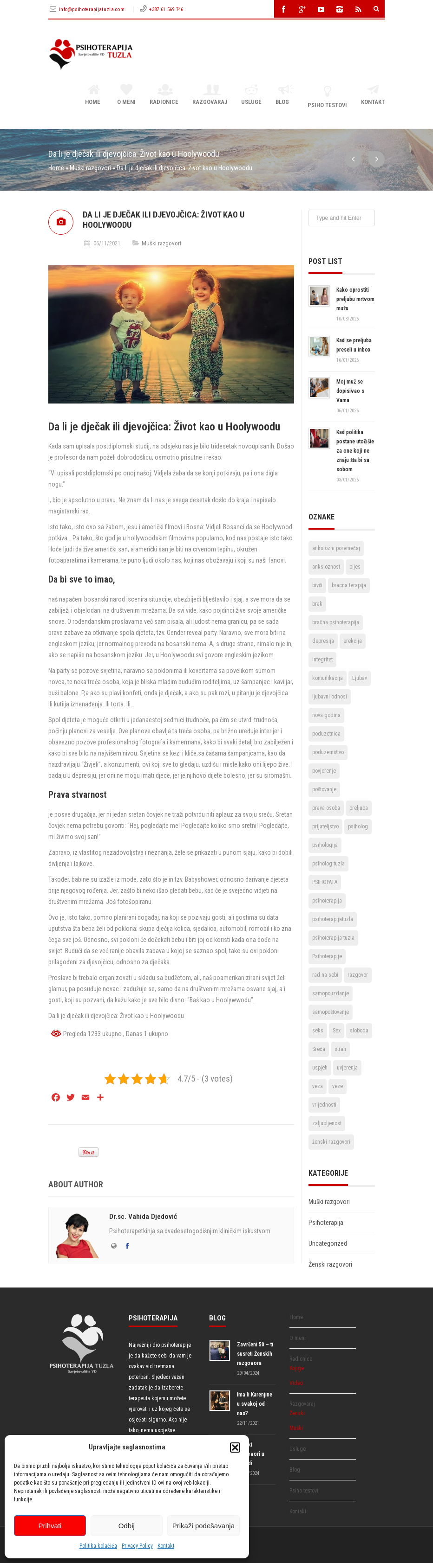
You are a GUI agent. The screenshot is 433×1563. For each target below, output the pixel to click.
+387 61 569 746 (166, 9)
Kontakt (165, 1546)
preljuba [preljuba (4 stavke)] (358, 808)
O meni (126, 95)
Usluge (251, 95)
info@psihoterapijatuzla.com (92, 9)
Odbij (126, 1526)
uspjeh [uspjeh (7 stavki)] (320, 1067)
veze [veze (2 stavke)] (337, 1086)
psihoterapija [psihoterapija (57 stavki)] (327, 900)
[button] (235, 1447)
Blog (285, 95)
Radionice (164, 95)
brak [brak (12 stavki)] (317, 604)
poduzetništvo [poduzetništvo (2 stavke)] (328, 752)
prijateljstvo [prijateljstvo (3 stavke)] (325, 826)
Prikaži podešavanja (203, 1526)
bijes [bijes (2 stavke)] (355, 567)
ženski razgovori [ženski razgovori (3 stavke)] (331, 1142)
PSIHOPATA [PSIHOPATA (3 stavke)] (324, 882)
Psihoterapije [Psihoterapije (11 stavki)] (327, 956)
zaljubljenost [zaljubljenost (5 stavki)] (326, 1123)
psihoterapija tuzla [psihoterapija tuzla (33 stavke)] (333, 938)
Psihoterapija (325, 1222)
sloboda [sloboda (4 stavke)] (359, 1030)
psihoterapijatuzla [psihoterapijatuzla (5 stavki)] (332, 919)
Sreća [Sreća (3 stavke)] (318, 1049)
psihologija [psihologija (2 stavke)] (325, 845)
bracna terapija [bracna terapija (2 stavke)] (349, 585)
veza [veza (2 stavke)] (317, 1086)
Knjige (296, 1368)
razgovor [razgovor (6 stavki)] (358, 975)
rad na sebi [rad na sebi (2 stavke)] (325, 975)
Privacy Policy (137, 1546)
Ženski (297, 1413)
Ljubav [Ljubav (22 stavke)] (359, 678)
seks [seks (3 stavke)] (317, 1030)
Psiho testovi (327, 97)
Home (94, 95)
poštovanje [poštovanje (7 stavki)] (324, 789)
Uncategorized (327, 1243)
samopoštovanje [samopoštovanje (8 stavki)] (330, 1012)
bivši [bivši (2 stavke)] (317, 585)
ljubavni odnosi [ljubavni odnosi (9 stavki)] (329, 696)
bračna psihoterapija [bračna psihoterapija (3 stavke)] (335, 622)
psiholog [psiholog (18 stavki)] (358, 826)
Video (296, 1383)
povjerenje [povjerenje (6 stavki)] (324, 771)
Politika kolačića (98, 1546)
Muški (296, 1428)
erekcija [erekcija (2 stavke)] (352, 641)
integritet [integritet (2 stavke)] (322, 659)
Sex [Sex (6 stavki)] (337, 1030)
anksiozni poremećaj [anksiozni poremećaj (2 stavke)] (336, 548)
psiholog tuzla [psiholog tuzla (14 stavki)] (328, 863)
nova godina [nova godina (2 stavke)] (326, 715)
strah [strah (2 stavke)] (340, 1049)
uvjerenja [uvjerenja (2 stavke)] (347, 1067)
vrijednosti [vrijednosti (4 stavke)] (324, 1105)
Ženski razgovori (330, 1264)
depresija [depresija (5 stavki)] (323, 641)
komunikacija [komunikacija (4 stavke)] (327, 678)
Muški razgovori (90, 168)
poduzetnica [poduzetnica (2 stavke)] (326, 733)
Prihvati (49, 1526)
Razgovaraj (209, 95)
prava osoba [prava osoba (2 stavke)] (326, 808)
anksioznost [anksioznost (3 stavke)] (326, 567)
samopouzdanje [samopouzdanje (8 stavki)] (330, 993)
